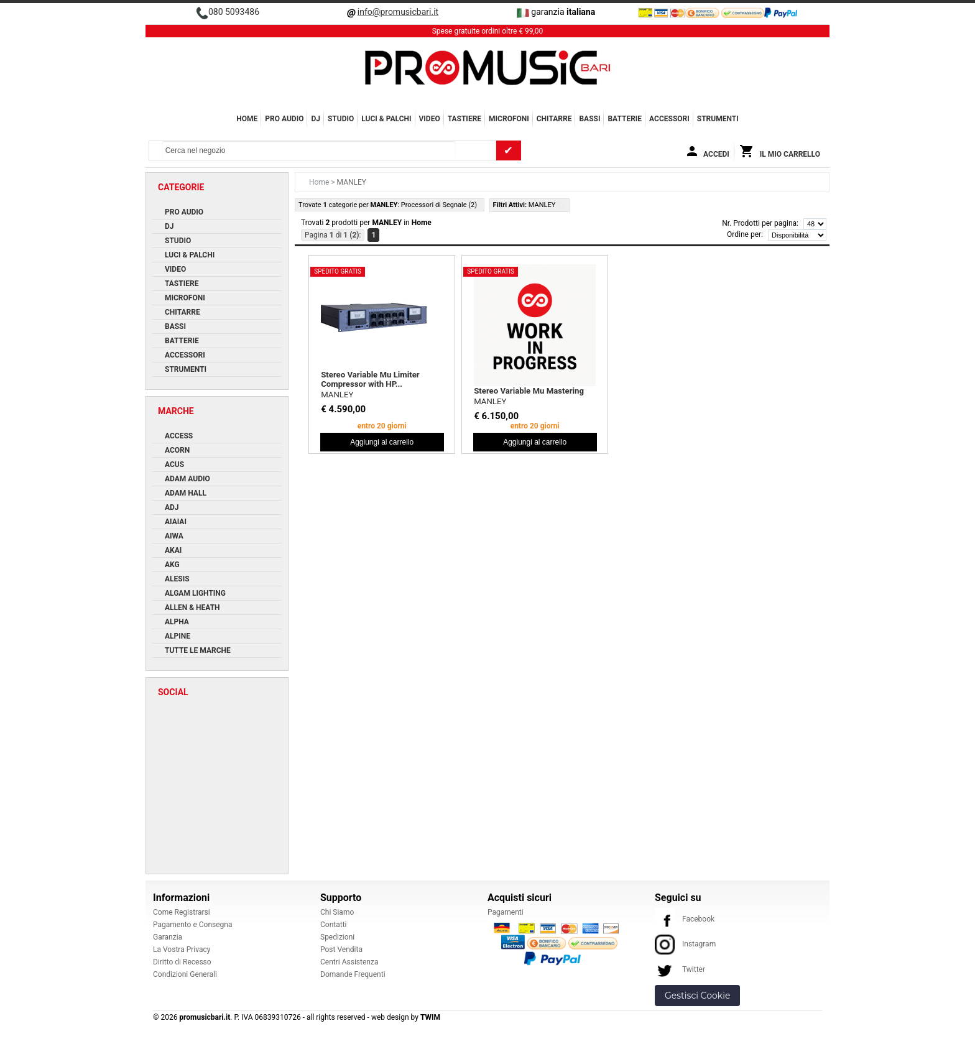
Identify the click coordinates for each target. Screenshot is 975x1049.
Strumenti (718, 118)
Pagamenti (505, 912)
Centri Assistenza (349, 962)
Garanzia (167, 937)
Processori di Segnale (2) (439, 205)
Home (246, 118)
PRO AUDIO (284, 118)
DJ (315, 118)
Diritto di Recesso (182, 962)
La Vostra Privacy (181, 949)
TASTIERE (464, 118)
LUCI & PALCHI (386, 118)
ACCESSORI (669, 118)
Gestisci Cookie (697, 995)
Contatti (333, 924)
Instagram (685, 944)
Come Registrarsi (181, 912)
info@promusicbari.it (398, 12)
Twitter (680, 969)
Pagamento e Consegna (193, 924)
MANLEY (337, 394)
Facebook (684, 919)
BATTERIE (625, 118)
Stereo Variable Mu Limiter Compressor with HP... (370, 379)
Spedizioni (337, 937)
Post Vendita (341, 949)
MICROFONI (509, 118)
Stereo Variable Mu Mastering (529, 390)
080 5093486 (233, 12)
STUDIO (341, 118)
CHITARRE (554, 118)
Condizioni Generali (185, 974)
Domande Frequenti (353, 974)
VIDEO (429, 118)
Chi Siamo (337, 912)
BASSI (589, 118)
